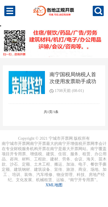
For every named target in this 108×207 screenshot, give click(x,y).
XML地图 (54, 185)
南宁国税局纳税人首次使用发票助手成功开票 (73, 81)
